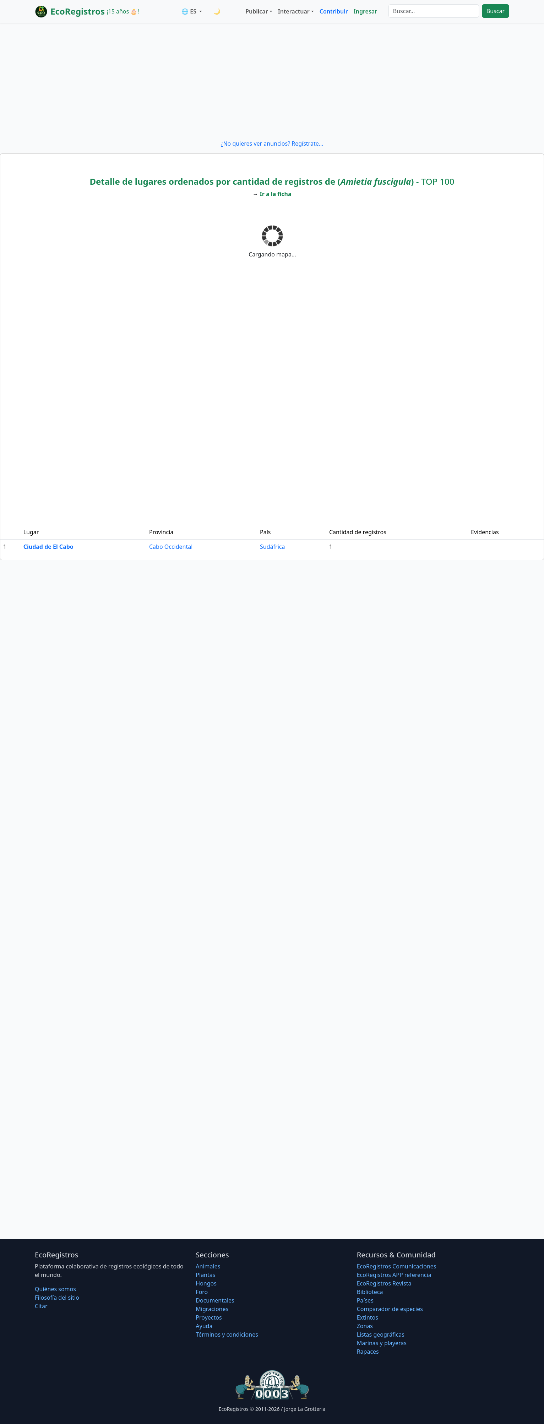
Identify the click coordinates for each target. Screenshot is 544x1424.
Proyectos (209, 1317)
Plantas (205, 1275)
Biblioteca (370, 1292)
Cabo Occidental (170, 547)
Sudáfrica (272, 547)
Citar (41, 1306)
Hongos (206, 1283)
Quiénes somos (55, 1289)
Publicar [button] (256, 11)
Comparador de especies (390, 1309)
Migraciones (212, 1309)
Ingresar (365, 11)
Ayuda (204, 1326)
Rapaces (368, 1351)
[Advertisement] (272, 81)
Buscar (495, 11)
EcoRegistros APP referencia (394, 1275)
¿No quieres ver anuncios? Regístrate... (272, 143)
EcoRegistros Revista (384, 1283)
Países (365, 1300)
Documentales (215, 1300)
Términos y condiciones (227, 1334)
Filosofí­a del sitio (57, 1297)
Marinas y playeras (382, 1343)
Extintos (367, 1317)
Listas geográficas (380, 1334)
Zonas (365, 1326)
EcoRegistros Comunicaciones (396, 1266)
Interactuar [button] (294, 11)
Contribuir (334, 11)
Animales (208, 1266)
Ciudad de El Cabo (48, 547)
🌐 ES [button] (189, 11)
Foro (202, 1292)
